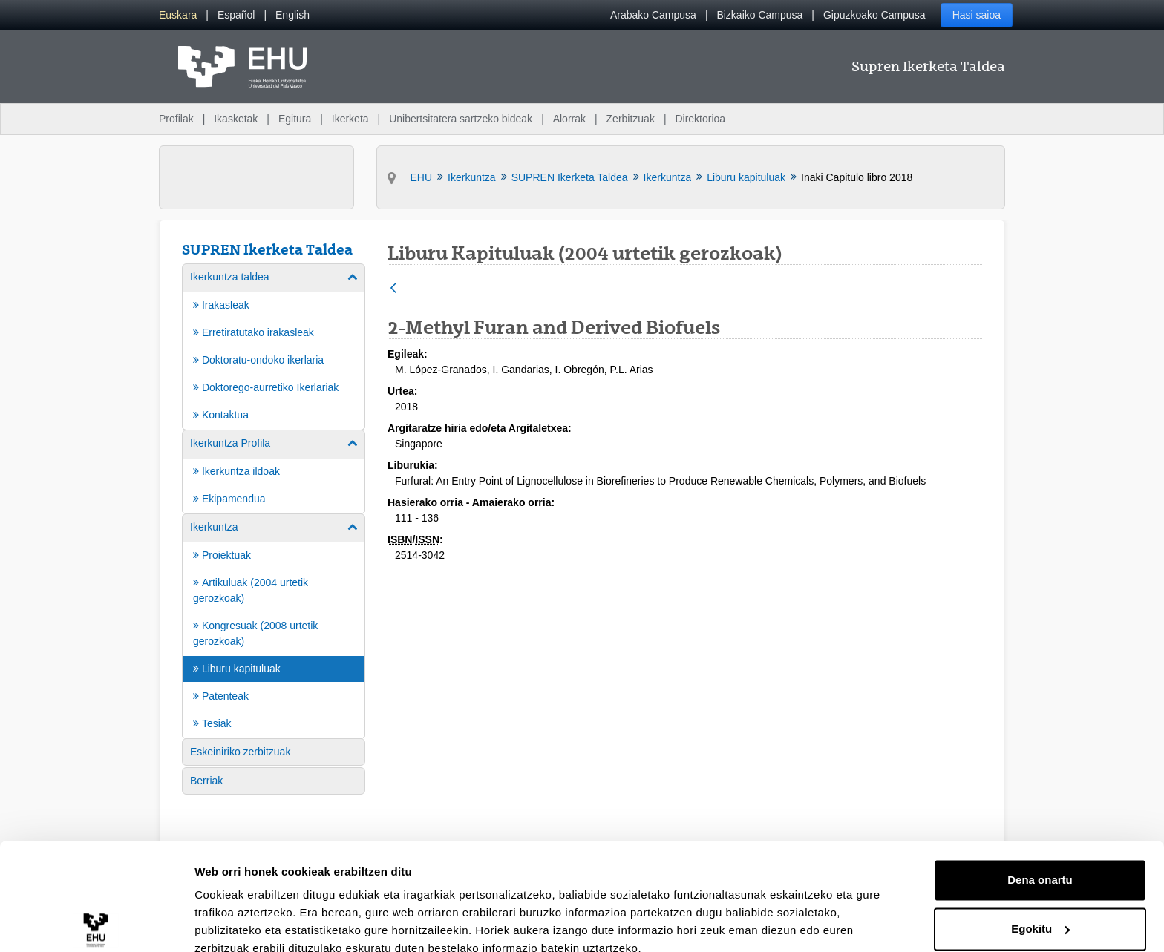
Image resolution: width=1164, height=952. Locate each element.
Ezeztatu (1040, 911)
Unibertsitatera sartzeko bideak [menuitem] (460, 119)
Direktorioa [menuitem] (700, 119)
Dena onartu (1040, 813)
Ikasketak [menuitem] (236, 119)
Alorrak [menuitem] (569, 119)
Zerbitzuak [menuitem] (630, 119)
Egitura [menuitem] (294, 119)
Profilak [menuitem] (176, 119)
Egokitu (1040, 862)
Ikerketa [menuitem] (350, 119)
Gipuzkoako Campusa (874, 15)
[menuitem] (177, 15)
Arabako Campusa (653, 15)
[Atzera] (393, 289)
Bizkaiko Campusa (759, 15)
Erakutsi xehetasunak (252, 922)
